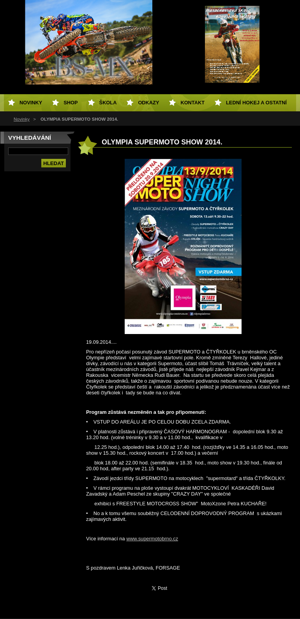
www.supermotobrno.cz (152, 539)
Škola (108, 103)
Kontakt (192, 103)
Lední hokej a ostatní (256, 103)
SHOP (71, 103)
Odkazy (148, 103)
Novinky (22, 119)
